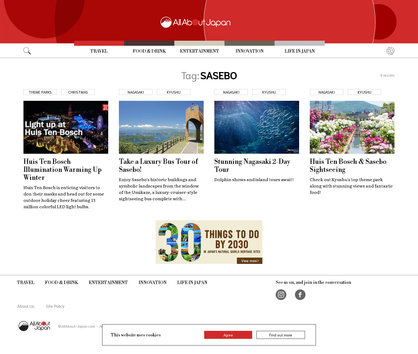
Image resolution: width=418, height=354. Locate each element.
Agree (228, 334)
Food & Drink (149, 51)
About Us (25, 306)
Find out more (280, 334)
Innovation (250, 51)
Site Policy (55, 306)
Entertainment (199, 51)
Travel (99, 51)
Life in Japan (300, 51)
